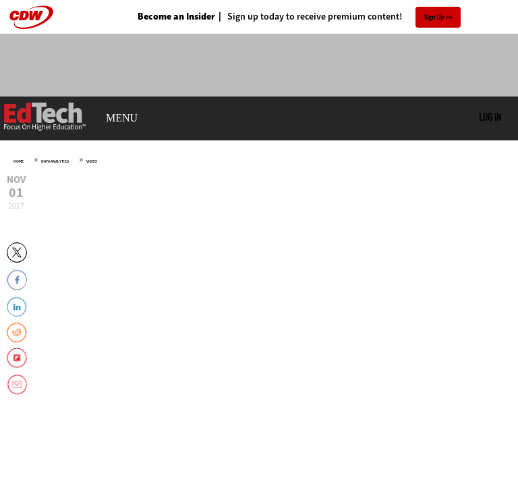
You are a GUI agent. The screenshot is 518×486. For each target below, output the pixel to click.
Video (91, 161)
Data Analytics (55, 161)
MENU (122, 118)
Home (18, 161)
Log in (490, 117)
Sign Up (434, 17)
